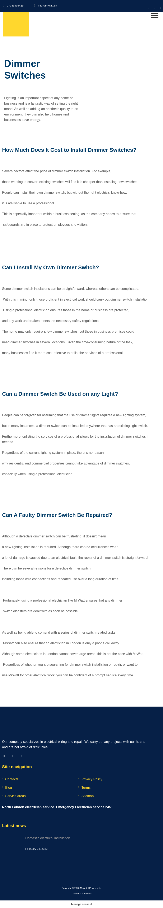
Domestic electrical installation (47, 838)
